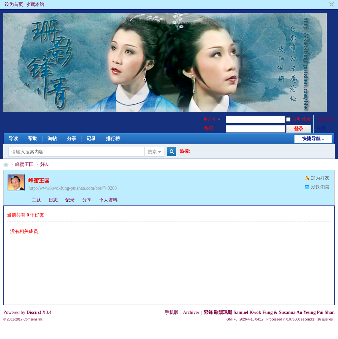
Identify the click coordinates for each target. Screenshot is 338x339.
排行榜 (113, 138)
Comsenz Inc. (33, 319)
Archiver (191, 312)
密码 (208, 128)
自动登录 (298, 119)
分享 (71, 138)
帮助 (32, 138)
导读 (13, 138)
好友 (45, 164)
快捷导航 (311, 138)
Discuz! (33, 312)
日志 (53, 200)
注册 (320, 128)
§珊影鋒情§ (6, 164)
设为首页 (14, 4)
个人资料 (108, 200)
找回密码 (325, 119)
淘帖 (52, 138)
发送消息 (320, 187)
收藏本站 (35, 4)
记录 (91, 138)
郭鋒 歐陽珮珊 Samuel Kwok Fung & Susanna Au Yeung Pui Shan (269, 312)
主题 (36, 200)
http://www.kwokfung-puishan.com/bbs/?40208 (72, 188)
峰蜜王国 (24, 164)
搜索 (152, 151)
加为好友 (320, 177)
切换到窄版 (331, 5)
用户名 (210, 119)
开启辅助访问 (325, 5)
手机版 (172, 312)
